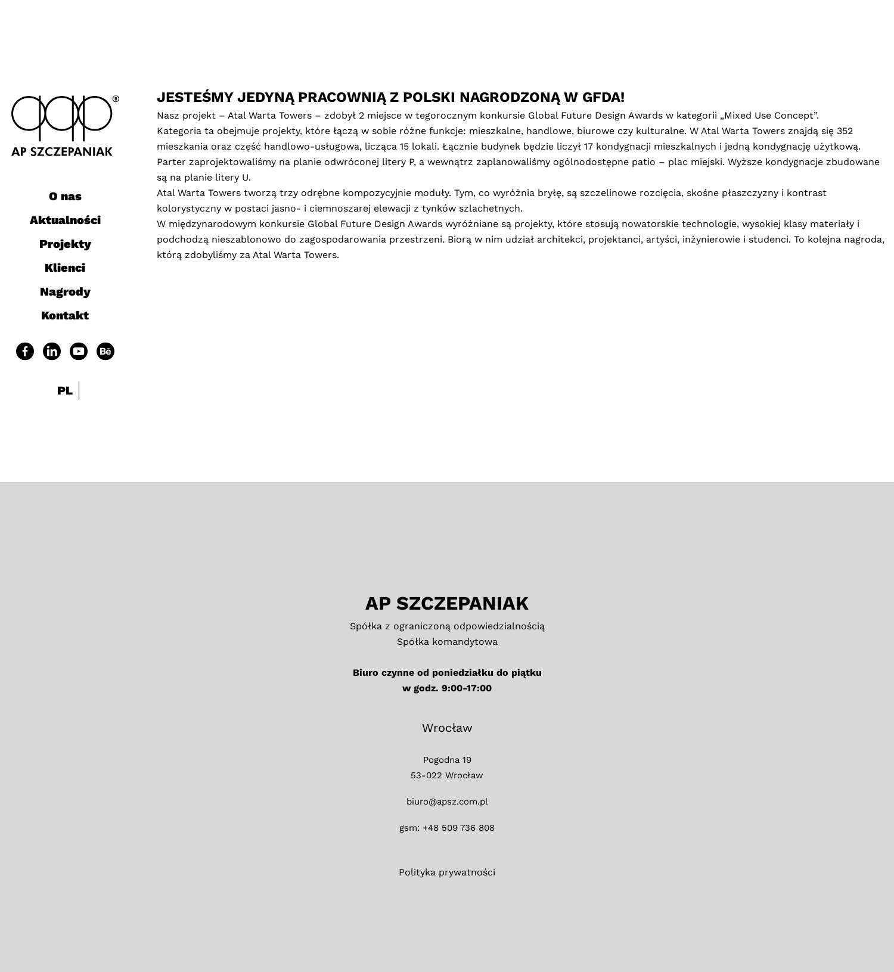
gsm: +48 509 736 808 (447, 827)
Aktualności (65, 220)
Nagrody (65, 291)
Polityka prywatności (447, 872)
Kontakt (65, 315)
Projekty (65, 244)
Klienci (65, 267)
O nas (65, 196)
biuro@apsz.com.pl (447, 801)
